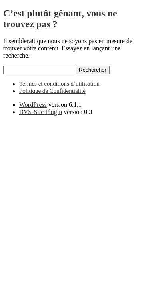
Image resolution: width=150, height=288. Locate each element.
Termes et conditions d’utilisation (59, 83)
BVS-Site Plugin (40, 111)
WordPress (33, 104)
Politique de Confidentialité (52, 91)
